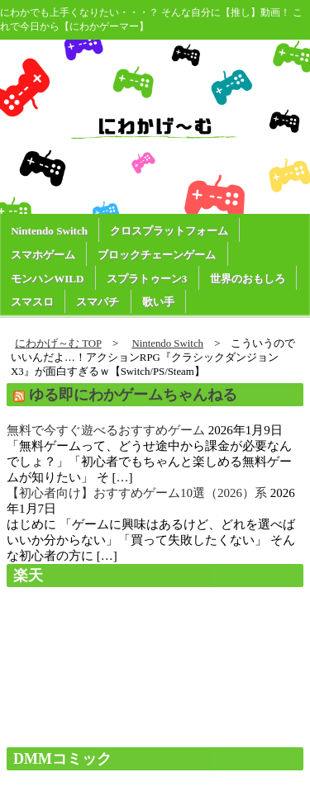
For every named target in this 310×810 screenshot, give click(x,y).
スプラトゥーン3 (147, 278)
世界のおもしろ (247, 278)
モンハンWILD (47, 278)
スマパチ (97, 302)
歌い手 (158, 302)
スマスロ (32, 302)
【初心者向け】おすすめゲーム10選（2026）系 (137, 493)
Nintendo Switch (49, 231)
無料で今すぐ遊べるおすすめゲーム (106, 430)
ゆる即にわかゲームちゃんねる (133, 394)
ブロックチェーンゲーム (157, 255)
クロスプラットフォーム (169, 231)
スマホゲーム (43, 255)
